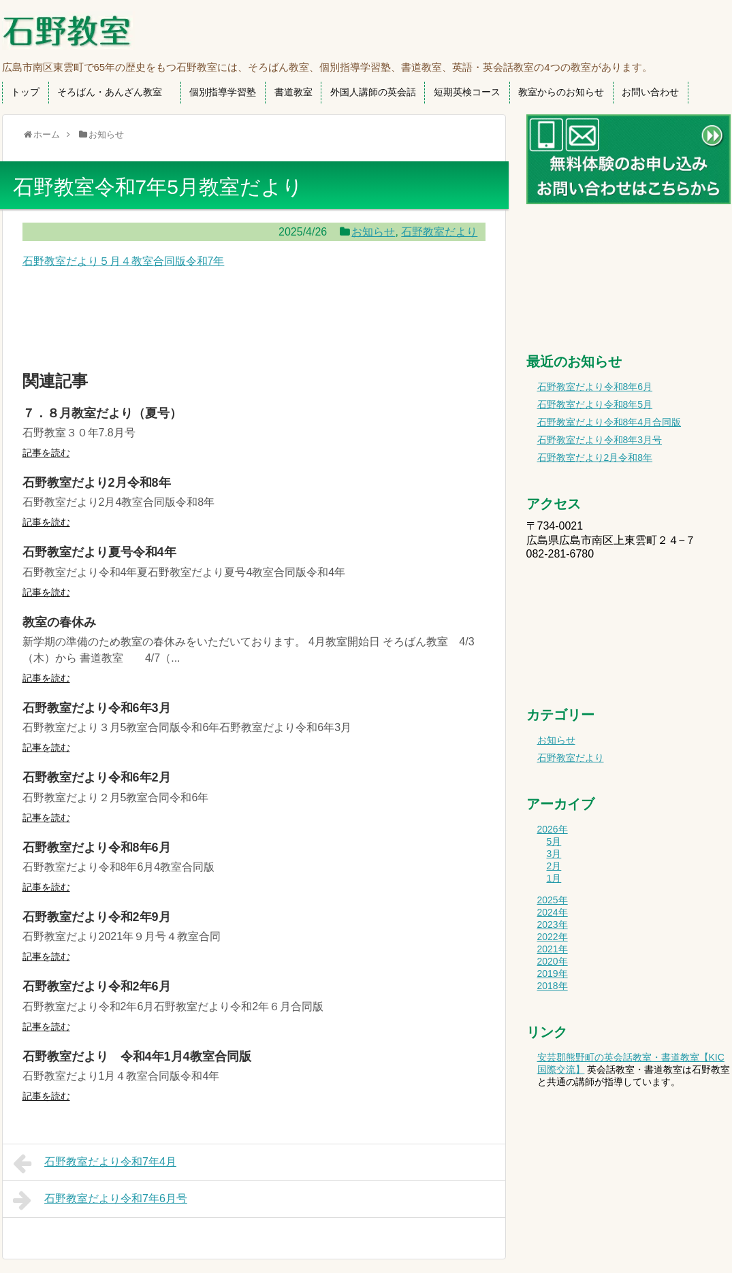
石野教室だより (439, 232)
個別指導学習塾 (222, 91)
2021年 (552, 949)
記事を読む (46, 452)
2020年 (552, 961)
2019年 (552, 973)
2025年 (552, 900)
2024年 (552, 912)
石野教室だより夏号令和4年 (99, 552)
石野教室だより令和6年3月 (96, 708)
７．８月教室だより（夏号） (102, 413)
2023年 (552, 924)
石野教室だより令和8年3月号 (600, 439)
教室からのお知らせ (561, 91)
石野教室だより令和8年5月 (595, 404)
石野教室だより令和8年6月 (96, 847)
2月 (554, 865)
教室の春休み (59, 622)
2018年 (552, 985)
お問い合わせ (650, 91)
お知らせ (373, 232)
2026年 (552, 829)
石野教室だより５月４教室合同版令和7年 (123, 261)
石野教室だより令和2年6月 (96, 986)
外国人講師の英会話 (373, 91)
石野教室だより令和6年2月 (96, 777)
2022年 (552, 936)
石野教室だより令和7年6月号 (100, 1200)
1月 (554, 878)
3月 (554, 853)
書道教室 (293, 91)
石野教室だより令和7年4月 (94, 1163)
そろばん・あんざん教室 (114, 91)
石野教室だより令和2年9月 (96, 917)
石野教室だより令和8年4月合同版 (609, 422)
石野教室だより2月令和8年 (96, 482)
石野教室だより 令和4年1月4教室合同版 (136, 1056)
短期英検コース (467, 91)
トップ (25, 91)
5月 (554, 841)
